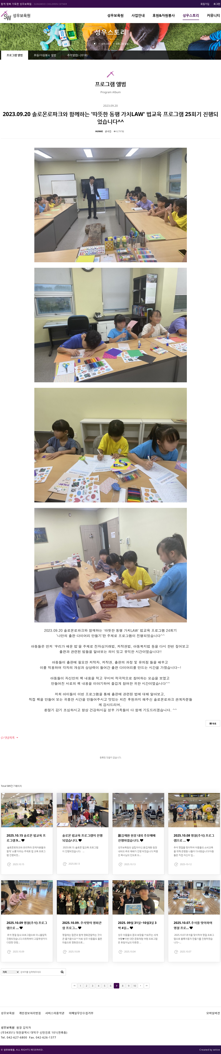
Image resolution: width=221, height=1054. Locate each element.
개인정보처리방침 (30, 1013)
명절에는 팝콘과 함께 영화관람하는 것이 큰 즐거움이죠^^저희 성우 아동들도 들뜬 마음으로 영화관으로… (82, 938)
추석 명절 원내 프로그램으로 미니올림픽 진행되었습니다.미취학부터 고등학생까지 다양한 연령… (27, 938)
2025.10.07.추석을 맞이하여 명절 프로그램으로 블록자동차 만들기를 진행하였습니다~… (194, 938)
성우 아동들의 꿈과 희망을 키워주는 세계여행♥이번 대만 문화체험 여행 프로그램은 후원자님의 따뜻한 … (138, 938)
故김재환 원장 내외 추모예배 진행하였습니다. (136, 837)
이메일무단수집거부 (81, 1013)
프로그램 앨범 (15, 55)
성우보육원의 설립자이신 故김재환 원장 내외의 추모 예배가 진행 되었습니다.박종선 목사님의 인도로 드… (138, 851)
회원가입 (205, 3)
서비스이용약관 (54, 1013)
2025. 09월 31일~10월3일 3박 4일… (137, 925)
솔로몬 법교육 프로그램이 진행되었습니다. (82, 837)
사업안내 (138, 15)
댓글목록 (8, 737)
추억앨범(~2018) (77, 55)
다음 (140, 985)
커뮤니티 (213, 15)
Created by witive (209, 1049)
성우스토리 (191, 15)
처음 (74, 985)
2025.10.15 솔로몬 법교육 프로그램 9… (26, 837)
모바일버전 (213, 1013)
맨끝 (146, 985)
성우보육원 (115, 15)
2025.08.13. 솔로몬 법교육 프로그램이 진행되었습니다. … (80, 849)
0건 (108, 131)
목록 (212, 723)
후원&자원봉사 (164, 15)
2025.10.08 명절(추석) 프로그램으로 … (194, 837)
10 (134, 985)
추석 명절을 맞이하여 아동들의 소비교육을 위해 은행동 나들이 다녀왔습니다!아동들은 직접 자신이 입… (194, 851)
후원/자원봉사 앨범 (45, 55)
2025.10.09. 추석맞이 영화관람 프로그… (82, 925)
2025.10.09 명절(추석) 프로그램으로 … (27, 925)
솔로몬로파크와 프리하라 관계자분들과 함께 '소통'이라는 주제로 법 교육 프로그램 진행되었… (26, 851)
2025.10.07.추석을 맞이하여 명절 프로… (193, 925)
